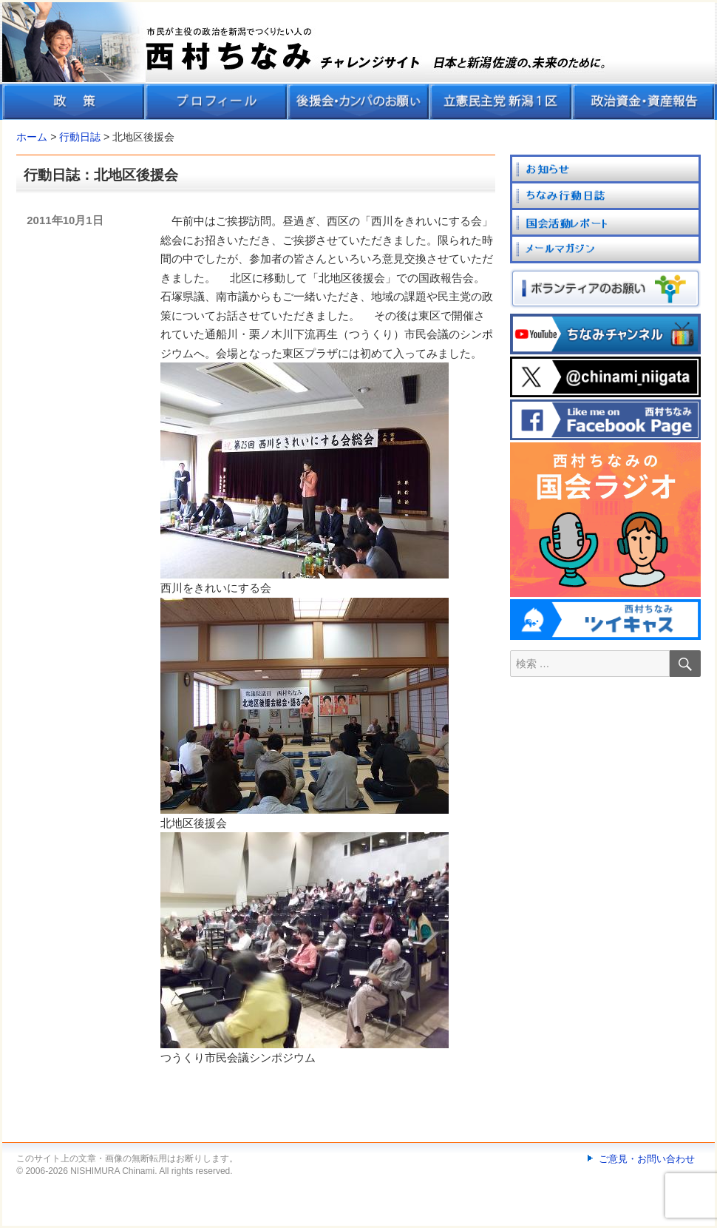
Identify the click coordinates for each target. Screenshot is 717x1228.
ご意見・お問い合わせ (647, 1158)
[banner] (358, 61)
